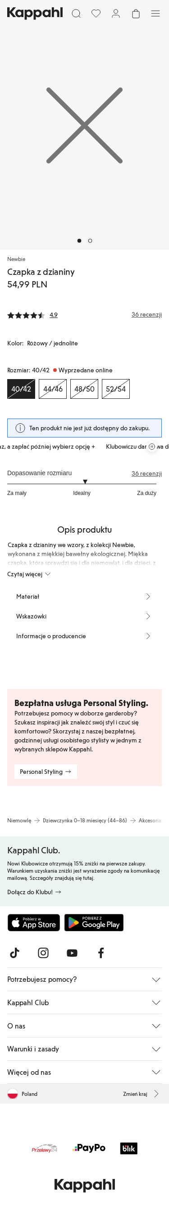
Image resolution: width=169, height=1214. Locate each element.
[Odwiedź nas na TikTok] (14, 953)
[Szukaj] (76, 13)
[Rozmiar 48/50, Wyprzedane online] (84, 389)
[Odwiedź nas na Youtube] (72, 953)
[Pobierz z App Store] (33, 922)
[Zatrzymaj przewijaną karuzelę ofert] (151, 446)
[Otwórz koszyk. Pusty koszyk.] (136, 13)
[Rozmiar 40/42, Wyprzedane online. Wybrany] (21, 389)
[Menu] (155, 13)
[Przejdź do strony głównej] (35, 13)
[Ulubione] (96, 13)
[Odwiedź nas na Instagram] (43, 953)
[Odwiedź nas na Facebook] (101, 953)
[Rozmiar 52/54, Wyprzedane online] (116, 389)
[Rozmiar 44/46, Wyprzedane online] (53, 389)
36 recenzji (147, 473)
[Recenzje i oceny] (84, 314)
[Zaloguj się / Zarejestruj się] (116, 13)
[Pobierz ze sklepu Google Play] (93, 922)
